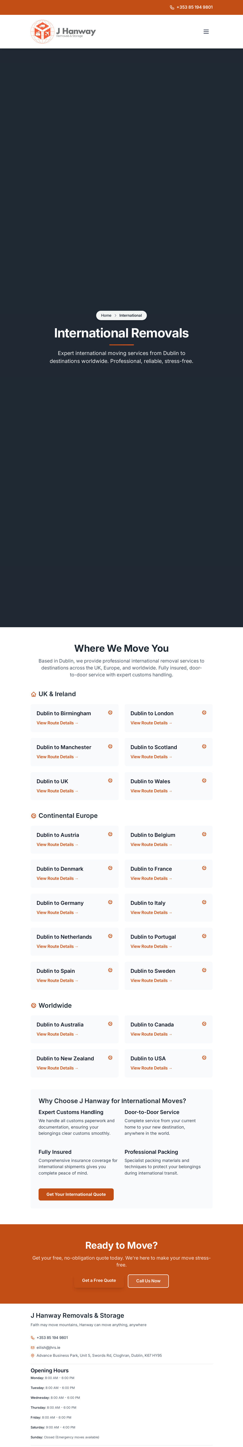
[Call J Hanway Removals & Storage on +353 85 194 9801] (191, 7)
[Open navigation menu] (206, 31)
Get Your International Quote (76, 1194)
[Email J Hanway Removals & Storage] (122, 1347)
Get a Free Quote (99, 1280)
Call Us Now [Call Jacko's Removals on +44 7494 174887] (148, 1281)
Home (106, 315)
